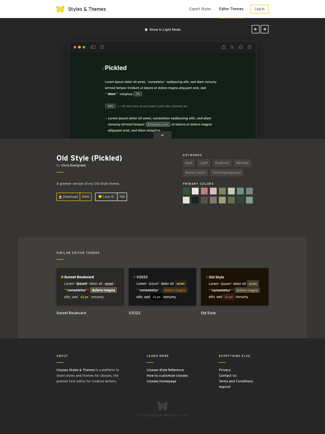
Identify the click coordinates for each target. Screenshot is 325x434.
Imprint (224, 387)
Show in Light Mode (162, 30)
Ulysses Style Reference (165, 370)
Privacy (225, 370)
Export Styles (200, 9)
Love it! (106, 197)
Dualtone (222, 163)
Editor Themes (231, 9)
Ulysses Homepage (161, 381)
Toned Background (227, 173)
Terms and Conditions (236, 381)
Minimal (242, 163)
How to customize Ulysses (167, 376)
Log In (260, 9)
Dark (189, 163)
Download (68, 197)
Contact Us (228, 376)
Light (204, 163)
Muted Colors (195, 173)
